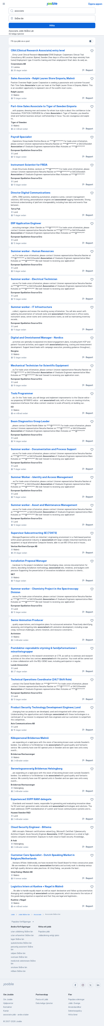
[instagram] (83, 985)
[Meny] (3, 4)
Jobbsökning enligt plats (48, 935)
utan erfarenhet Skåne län (22, 935)
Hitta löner (72, 1014)
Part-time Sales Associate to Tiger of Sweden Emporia (44, 106)
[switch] (91, 41)
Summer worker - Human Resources (32, 251)
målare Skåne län (18, 971)
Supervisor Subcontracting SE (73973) (34, 532)
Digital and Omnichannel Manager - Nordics (37, 337)
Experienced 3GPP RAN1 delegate (31, 799)
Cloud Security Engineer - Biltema (31, 827)
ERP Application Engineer (26, 223)
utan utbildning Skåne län (22, 931)
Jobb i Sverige (74, 1003)
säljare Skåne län (18, 953)
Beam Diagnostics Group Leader (30, 421)
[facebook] (75, 985)
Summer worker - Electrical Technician (34, 279)
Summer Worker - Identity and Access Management (42, 477)
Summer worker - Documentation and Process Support (43, 449)
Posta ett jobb (42, 999)
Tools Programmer (22, 393)
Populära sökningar (76, 999)
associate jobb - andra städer (16, 1014)
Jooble (19, 1021)
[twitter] (90, 985)
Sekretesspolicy (75, 1011)
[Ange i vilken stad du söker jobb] (52, 18)
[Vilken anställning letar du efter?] (52, 11)
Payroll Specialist (21, 136)
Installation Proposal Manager (29, 560)
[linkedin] (98, 985)
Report (87, 70)
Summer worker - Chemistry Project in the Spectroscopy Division (44, 590)
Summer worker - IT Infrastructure (31, 307)
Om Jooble (7, 999)
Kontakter (7, 1007)
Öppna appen (95, 4)
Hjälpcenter (8, 1003)
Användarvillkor (74, 1007)
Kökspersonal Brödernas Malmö (30, 738)
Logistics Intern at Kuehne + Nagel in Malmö (37, 886)
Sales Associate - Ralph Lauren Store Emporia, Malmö (43, 78)
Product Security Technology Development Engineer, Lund (46, 707)
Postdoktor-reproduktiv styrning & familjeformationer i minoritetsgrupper (44, 650)
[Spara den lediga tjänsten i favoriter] (92, 51)
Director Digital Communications (30, 192)
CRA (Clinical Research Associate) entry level (38, 50)
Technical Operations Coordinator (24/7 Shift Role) (41, 679)
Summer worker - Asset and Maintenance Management (44, 505)
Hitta (52, 25)
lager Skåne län (17, 939)
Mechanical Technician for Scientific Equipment (40, 365)
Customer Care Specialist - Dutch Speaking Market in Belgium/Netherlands (43, 857)
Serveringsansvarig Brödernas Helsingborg (36, 768)
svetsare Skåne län (19, 957)
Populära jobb (44, 931)
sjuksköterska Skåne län (21, 943)
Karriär (6, 1011)
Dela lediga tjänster (44, 1003)
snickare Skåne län (19, 967)
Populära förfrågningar (23, 921)
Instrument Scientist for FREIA (29, 164)
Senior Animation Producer (27, 620)
